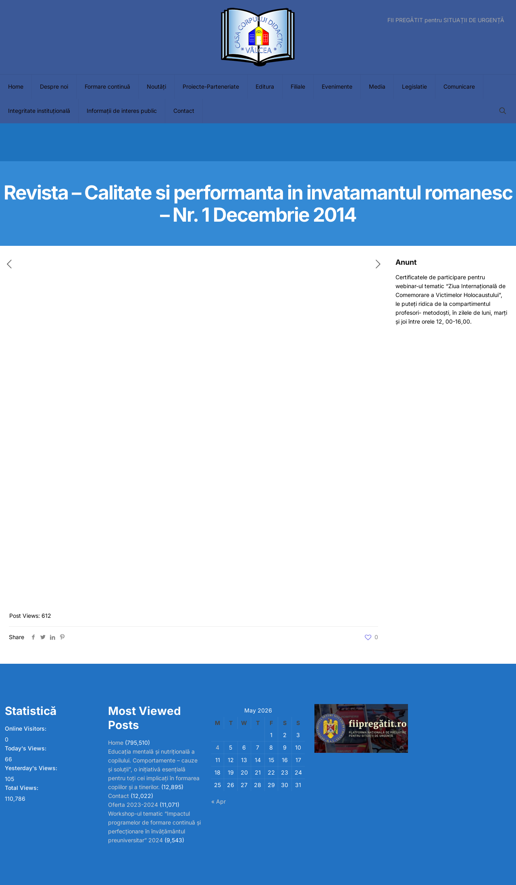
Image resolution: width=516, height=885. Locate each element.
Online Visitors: (26, 728)
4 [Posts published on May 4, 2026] (217, 747)
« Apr (218, 801)
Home (115, 742)
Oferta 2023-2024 (133, 804)
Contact (118, 795)
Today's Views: (26, 748)
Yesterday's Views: (32, 768)
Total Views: (22, 787)
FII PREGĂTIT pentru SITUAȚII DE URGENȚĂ (445, 20)
